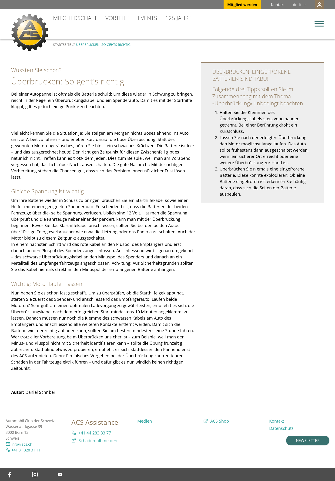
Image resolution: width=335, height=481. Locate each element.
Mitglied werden (233, 4)
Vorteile (117, 18)
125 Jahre (178, 18)
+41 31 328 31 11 (25, 450)
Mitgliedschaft (75, 18)
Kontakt (268, 4)
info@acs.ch (21, 444)
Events (147, 18)
